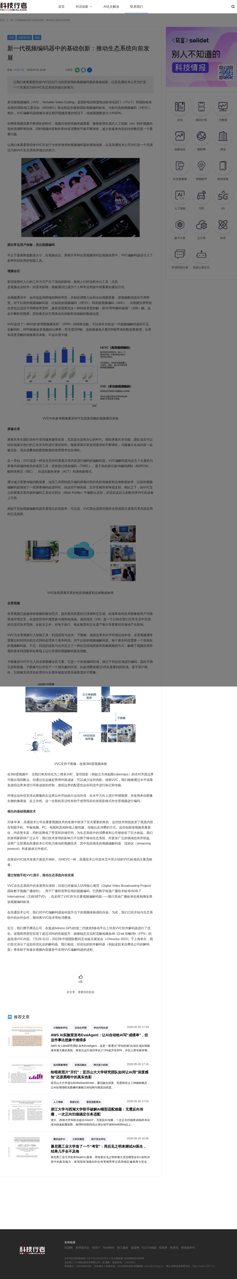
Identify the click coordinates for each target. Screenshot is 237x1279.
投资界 (163, 1247)
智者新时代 (188, 1247)
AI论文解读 (111, 6)
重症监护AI (59, 1139)
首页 (61, 6)
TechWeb (108, 1247)
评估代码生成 (101, 1027)
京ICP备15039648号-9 (98, 1258)
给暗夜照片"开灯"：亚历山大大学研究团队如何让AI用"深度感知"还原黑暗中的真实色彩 (99, 1074)
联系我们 (136, 6)
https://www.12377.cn (203, 1266)
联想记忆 (74, 1102)
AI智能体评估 (60, 1027)
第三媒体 (122, 1247)
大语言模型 (78, 1139)
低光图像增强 (60, 1065)
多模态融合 (81, 1065)
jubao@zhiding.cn (154, 1266)
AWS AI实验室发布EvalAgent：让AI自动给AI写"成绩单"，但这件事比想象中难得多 (99, 1037)
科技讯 (174, 1247)
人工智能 (58, 1102)
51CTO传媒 (149, 1247)
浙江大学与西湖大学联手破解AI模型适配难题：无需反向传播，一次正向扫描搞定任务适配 (97, 1111)
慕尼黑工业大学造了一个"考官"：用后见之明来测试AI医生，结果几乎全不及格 (99, 1149)
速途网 (135, 1247)
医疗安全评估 (98, 1139)
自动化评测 (81, 1027)
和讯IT (96, 1247)
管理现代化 (82, 1247)
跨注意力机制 (101, 1065)
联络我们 (131, 1262)
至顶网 (68, 1247)
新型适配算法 (94, 1102)
